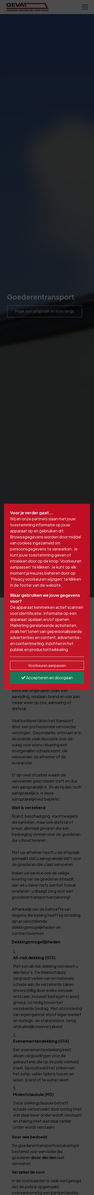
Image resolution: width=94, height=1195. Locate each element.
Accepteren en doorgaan (47, 677)
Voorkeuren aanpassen (47, 665)
